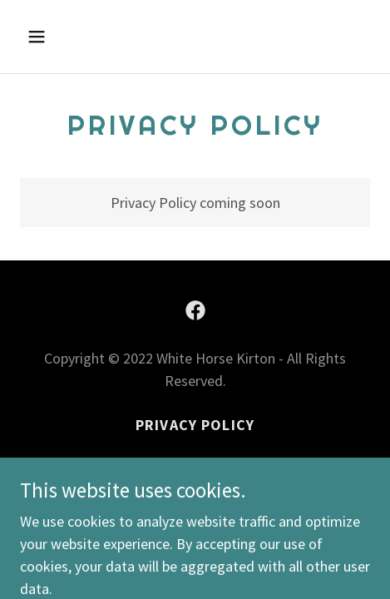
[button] (60, 36)
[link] (195, 310)
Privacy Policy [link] (195, 424)
